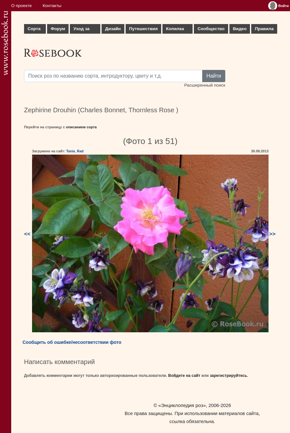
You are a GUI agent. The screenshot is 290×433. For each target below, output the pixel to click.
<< (27, 234)
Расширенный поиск (204, 85)
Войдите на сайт (184, 375)
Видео (240, 28)
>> (272, 234)
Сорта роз (34, 30)
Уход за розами (81, 30)
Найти (213, 76)
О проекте (21, 5)
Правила (264, 28)
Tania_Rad (74, 151)
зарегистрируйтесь (228, 375)
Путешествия (143, 28)
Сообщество (210, 28)
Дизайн (113, 28)
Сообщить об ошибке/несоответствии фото (71, 342)
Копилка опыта (175, 30)
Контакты (52, 5)
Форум (58, 28)
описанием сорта (81, 127)
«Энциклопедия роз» (182, 405)
